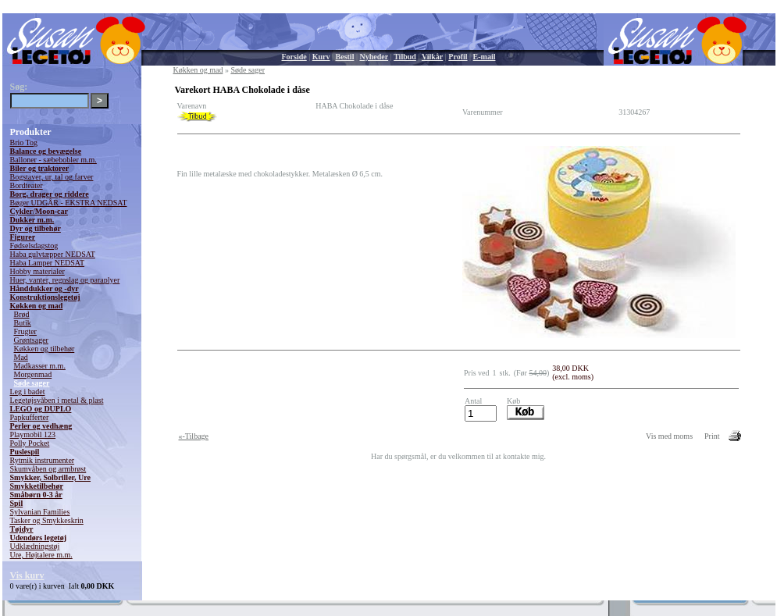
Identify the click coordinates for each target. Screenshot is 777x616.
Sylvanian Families (40, 511)
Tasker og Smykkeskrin (47, 520)
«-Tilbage (194, 436)
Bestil (345, 56)
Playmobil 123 (33, 434)
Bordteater (26, 185)
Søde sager (32, 383)
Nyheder (373, 56)
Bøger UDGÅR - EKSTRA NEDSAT (68, 202)
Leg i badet (27, 391)
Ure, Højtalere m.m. (41, 554)
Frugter (25, 331)
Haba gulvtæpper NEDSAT (52, 254)
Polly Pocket (30, 443)
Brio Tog (24, 142)
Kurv (321, 56)
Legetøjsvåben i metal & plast (57, 400)
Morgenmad (33, 374)
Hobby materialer (37, 271)
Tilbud (405, 56)
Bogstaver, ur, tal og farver (52, 177)
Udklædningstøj (35, 546)
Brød (22, 314)
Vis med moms (669, 436)
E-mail (484, 56)
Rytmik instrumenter (42, 460)
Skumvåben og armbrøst (48, 469)
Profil (457, 56)
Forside (294, 56)
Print (711, 436)
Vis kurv (27, 575)
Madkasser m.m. (40, 365)
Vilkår (432, 56)
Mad (21, 357)
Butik (22, 323)
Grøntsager (31, 340)
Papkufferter (29, 417)
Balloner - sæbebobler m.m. (53, 159)
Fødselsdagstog (34, 245)
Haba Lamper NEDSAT (47, 262)
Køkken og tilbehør (44, 348)
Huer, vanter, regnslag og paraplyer (65, 280)
